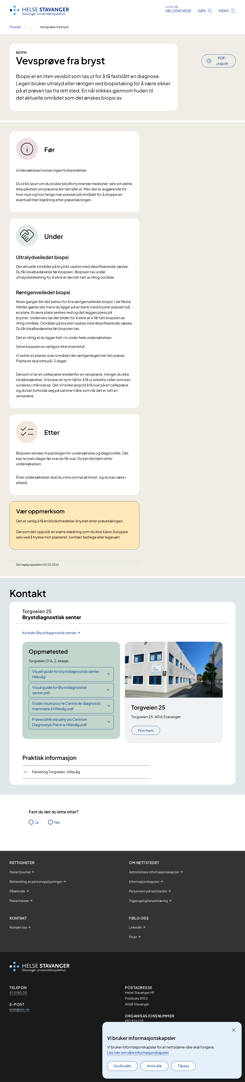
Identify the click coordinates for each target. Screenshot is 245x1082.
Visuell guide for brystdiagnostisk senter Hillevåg (65, 678)
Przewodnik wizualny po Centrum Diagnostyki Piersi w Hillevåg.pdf (59, 726)
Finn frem (145, 734)
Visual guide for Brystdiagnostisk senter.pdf (59, 694)
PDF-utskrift (222, 50)
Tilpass (183, 1065)
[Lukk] (233, 1030)
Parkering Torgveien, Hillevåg (56, 775)
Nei (57, 826)
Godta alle (122, 1065)
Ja (37, 826)
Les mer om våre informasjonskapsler (138, 1052)
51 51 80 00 (18, 992)
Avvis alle (154, 1065)
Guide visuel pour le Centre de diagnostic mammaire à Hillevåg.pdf (66, 710)
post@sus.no (19, 1009)
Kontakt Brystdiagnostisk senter (49, 636)
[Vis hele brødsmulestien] (30, 27)
